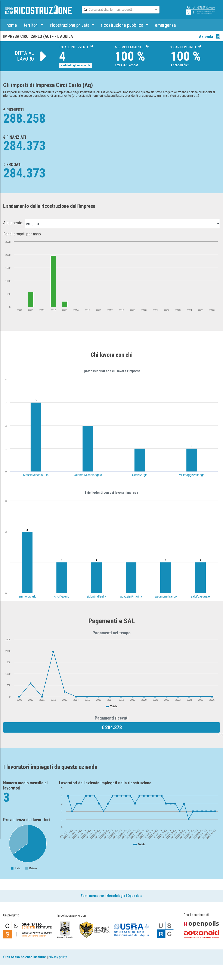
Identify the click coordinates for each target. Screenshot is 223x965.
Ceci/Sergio (140, 475)
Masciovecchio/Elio (36, 475)
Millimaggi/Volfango (192, 475)
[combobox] (116, 10)
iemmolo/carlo (27, 596)
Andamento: (13, 223)
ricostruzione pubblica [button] (122, 25)
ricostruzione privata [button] (70, 25)
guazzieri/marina (131, 596)
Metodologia (115, 896)
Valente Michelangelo (88, 475)
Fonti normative (92, 896)
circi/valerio (61, 596)
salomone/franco (166, 596)
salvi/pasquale (200, 596)
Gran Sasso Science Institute (24, 957)
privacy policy (58, 957)
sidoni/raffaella (96, 596)
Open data (135, 896)
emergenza (165, 25)
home (12, 25)
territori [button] (32, 25)
